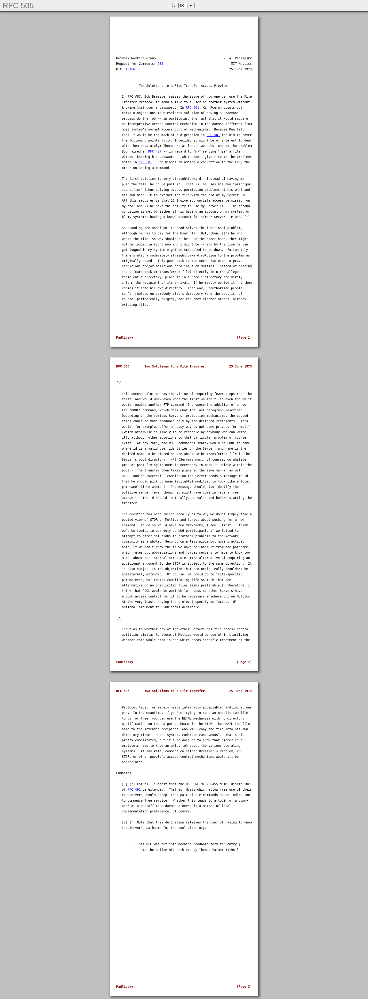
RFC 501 (192, 107)
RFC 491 (134, 789)
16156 (130, 69)
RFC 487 (154, 151)
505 (160, 63)
